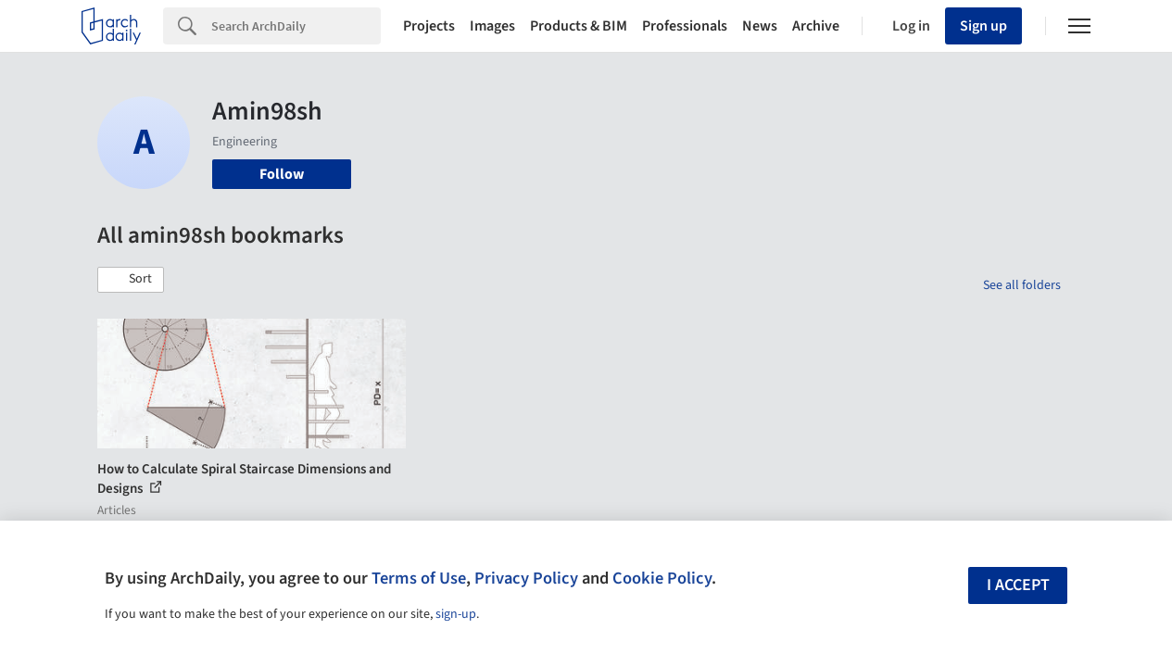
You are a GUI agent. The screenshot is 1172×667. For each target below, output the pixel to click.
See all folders (1022, 285)
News (759, 26)
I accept (1018, 585)
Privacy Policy (526, 578)
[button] (130, 280)
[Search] (296, 25)
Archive (815, 26)
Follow (281, 174)
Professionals (684, 26)
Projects (429, 26)
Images (492, 26)
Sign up (983, 26)
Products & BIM (578, 26)
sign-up (455, 614)
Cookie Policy (662, 578)
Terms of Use (419, 578)
